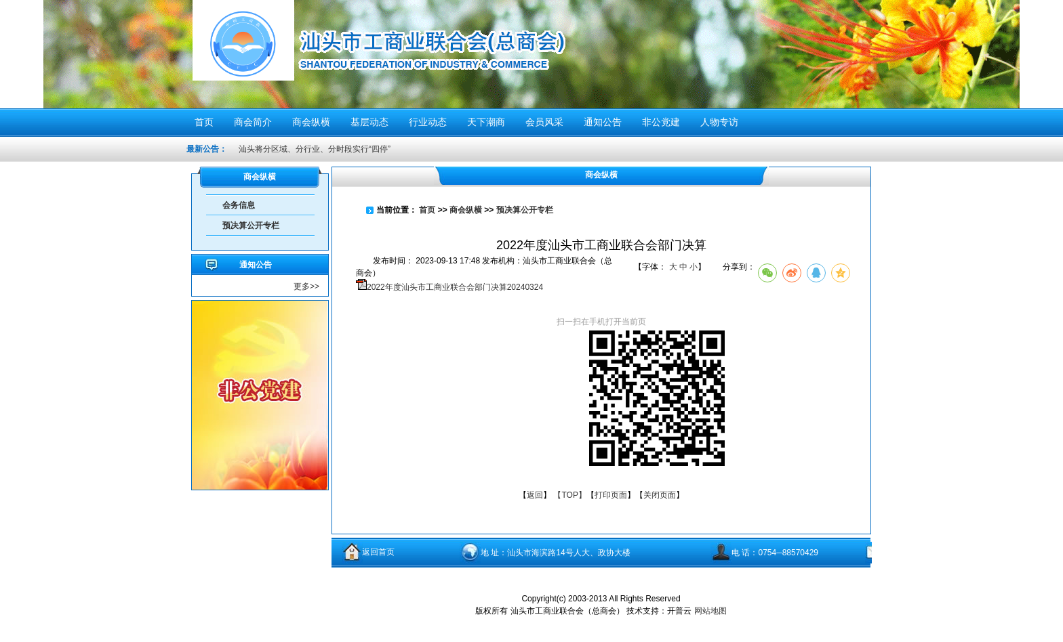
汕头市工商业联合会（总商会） (431, 52)
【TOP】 (569, 495)
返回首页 (378, 552)
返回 (535, 495)
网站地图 (710, 611)
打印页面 (611, 495)
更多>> (306, 286)
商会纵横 (465, 210)
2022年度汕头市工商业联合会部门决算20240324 (455, 287)
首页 (427, 210)
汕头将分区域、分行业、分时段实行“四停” (314, 149)
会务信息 (238, 205)
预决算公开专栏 (250, 225)
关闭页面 (659, 495)
